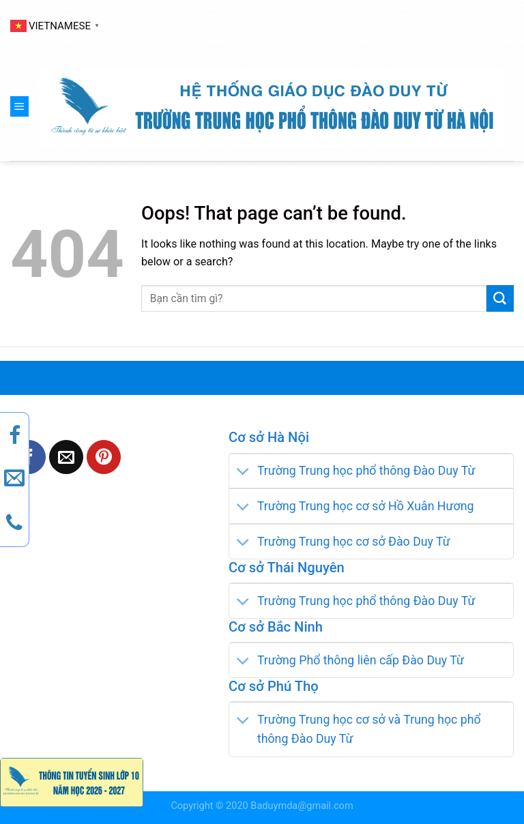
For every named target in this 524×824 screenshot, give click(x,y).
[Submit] (500, 298)
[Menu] (19, 106)
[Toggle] (243, 472)
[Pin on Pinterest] (104, 457)
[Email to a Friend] (66, 457)
